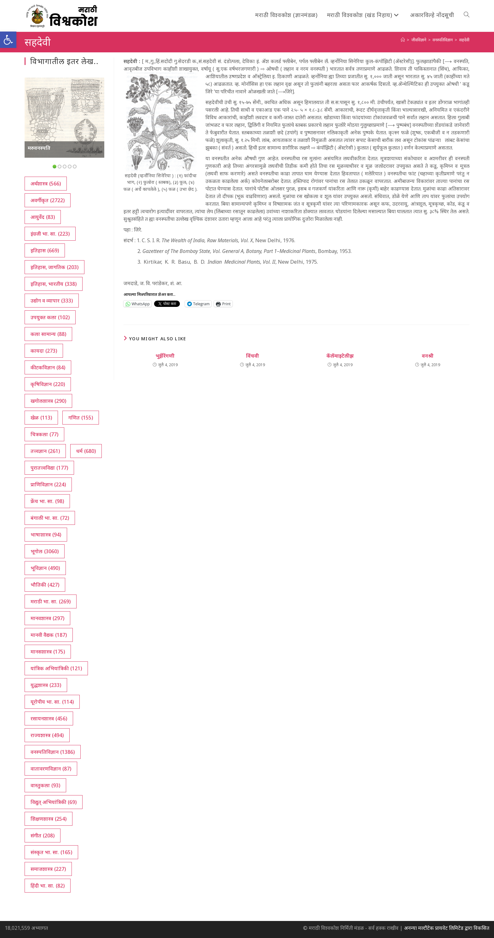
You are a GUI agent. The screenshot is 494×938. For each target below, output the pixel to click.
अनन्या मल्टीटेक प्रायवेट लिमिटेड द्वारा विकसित (446, 927)
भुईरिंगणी (165, 355)
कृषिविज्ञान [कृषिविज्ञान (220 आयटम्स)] (48, 384)
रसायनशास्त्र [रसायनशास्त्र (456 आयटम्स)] (49, 718)
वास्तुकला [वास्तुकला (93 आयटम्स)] (45, 785)
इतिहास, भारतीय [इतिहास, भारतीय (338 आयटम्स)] (54, 284)
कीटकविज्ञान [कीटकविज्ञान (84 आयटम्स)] (48, 367)
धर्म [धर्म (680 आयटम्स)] (86, 451)
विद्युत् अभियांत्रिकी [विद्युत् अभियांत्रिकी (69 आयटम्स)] (54, 802)
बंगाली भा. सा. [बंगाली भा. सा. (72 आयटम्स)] (50, 518)
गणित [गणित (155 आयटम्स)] (80, 417)
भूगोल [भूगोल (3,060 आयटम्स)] (45, 551)
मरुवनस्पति (39, 147)
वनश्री (428, 355)
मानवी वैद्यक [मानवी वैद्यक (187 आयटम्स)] (49, 635)
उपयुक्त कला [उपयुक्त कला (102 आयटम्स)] (50, 317)
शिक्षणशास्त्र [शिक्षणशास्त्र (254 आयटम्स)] (48, 819)
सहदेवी (464, 40)
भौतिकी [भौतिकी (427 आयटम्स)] (45, 585)
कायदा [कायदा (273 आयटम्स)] (44, 351)
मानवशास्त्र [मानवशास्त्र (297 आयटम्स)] (47, 618)
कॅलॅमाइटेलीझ (340, 355)
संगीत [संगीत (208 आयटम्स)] (43, 835)
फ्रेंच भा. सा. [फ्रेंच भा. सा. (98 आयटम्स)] (47, 501)
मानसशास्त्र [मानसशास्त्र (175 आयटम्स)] (48, 651)
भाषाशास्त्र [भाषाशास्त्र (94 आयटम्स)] (46, 534)
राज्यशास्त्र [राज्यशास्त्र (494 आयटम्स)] (47, 735)
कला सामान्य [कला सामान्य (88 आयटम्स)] (48, 334)
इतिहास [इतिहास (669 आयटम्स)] (45, 250)
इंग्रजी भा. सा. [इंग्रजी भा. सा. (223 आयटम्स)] (50, 233)
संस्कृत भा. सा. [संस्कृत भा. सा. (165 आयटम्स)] (51, 852)
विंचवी (252, 355)
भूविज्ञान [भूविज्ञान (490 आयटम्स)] (45, 568)
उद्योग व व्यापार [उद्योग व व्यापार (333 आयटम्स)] (52, 300)
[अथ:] (403, 40)
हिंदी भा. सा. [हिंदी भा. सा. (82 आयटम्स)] (48, 885)
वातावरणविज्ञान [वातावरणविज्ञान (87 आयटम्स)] (51, 768)
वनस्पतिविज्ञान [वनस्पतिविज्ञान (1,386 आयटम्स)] (53, 752)
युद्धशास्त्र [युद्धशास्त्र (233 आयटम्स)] (46, 685)
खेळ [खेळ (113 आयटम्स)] (41, 417)
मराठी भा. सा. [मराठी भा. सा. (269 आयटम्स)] (51, 601)
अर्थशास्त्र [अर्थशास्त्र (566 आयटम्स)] (46, 183)
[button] (8, 40)
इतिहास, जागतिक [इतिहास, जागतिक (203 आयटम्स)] (54, 267)
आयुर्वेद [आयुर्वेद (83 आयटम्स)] (43, 217)
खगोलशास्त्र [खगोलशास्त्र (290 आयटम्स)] (48, 401)
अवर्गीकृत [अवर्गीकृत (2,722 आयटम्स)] (48, 200)
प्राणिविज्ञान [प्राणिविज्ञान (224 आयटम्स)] (48, 484)
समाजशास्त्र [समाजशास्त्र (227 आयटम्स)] (48, 869)
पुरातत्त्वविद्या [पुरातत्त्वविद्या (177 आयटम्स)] (49, 468)
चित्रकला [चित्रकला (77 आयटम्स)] (44, 434)
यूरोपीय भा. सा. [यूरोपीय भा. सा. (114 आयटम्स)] (52, 702)
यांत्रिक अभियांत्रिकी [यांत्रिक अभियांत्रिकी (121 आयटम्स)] (56, 668)
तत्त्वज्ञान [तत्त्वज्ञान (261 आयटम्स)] (45, 451)
